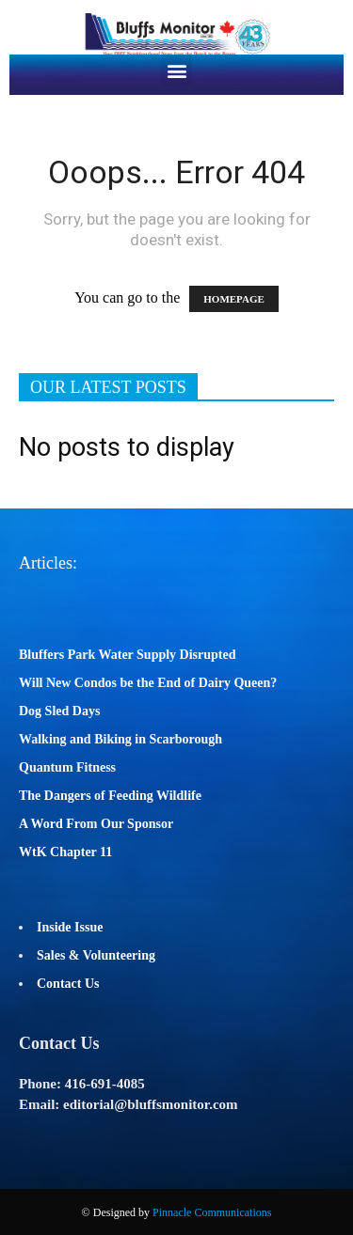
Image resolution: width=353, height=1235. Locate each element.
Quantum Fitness (67, 767)
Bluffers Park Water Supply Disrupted (127, 655)
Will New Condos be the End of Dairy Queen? (148, 683)
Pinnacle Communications (211, 1212)
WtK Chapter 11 (65, 852)
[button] (176, 70)
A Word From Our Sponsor (96, 824)
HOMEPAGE (234, 299)
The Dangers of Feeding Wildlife (110, 796)
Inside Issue (70, 927)
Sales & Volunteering (96, 955)
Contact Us (68, 984)
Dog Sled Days (59, 711)
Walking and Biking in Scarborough (120, 739)
